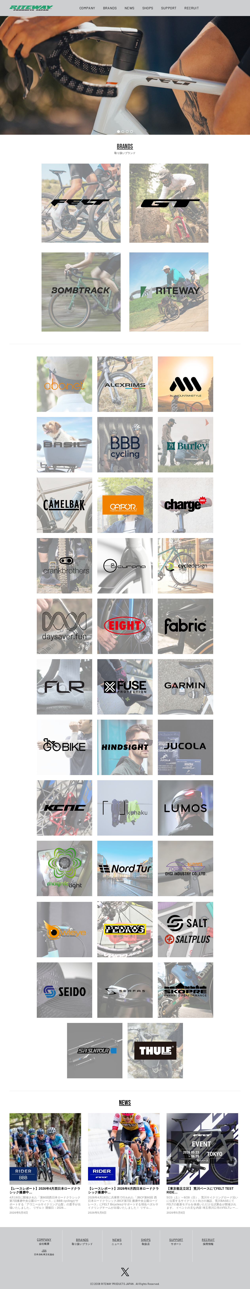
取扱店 (146, 1241)
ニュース (117, 1241)
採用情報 (208, 1241)
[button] (118, 131)
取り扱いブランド (82, 1241)
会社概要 (44, 1241)
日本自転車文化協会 (44, 1252)
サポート (176, 1241)
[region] (125, 75)
